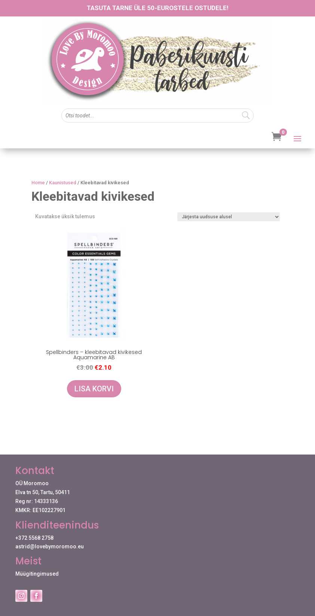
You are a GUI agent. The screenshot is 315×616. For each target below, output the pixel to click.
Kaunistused (62, 182)
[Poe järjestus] (228, 216)
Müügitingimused (37, 574)
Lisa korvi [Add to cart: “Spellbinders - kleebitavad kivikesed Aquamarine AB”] (94, 388)
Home (38, 182)
